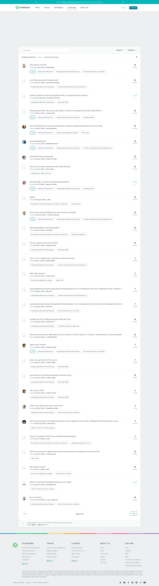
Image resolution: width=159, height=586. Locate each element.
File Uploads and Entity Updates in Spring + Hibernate (49, 204)
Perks (127, 553)
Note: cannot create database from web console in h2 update (53, 212)
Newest (119, 50)
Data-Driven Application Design (67, 132)
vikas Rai (49, 291)
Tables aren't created (38, 345)
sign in (34, 524)
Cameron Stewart (53, 215)
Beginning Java (52, 557)
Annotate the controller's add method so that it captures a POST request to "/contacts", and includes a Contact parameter (76, 335)
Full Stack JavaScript (28, 551)
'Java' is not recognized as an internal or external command (52, 258)
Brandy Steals (51, 484)
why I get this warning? (38, 65)
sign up (40, 524)
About (102, 547)
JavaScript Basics (76, 547)
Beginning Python (52, 551)
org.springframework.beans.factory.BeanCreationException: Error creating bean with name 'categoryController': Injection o (75, 289)
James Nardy (51, 454)
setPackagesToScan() (38, 141)
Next (134, 513)
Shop (127, 557)
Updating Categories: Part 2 (80, 443)
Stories (102, 557)
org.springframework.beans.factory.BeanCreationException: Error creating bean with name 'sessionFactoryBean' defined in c (76, 304)
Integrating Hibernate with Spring (67, 71)
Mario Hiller (50, 169)
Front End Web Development (31, 547)
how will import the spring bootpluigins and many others (51, 375)
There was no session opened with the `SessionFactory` (50, 167)
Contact (102, 559)
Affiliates (128, 551)
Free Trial (133, 8)
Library (47, 7)
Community (72, 7)
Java (39, 57)
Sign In (123, 8)
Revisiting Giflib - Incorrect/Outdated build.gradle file (49, 182)
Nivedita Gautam (52, 408)
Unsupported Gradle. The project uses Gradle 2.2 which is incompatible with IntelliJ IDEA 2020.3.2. (66, 111)
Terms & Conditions (18, 582)
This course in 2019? (37, 390)
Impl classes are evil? (37, 467)
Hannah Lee (51, 423)
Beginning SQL (51, 553)
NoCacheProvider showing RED (41, 156)
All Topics (131, 50)
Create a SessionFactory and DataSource (71, 87)
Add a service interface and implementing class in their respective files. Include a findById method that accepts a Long (74, 421)
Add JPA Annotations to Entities (94, 71)
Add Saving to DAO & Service (41, 173)
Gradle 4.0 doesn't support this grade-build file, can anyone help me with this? (59, 95)
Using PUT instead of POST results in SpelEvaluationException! (53, 436)
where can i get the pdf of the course (43, 360)
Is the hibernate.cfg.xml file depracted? (44, 80)
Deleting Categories (78, 234)
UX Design (25, 559)
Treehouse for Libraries (132, 562)
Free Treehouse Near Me (133, 559)
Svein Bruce (50, 322)
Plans (37, 7)
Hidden (32, 197)
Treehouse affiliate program (71, 2)
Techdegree (58, 7)
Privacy (28, 582)
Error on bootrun (36, 497)
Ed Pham (50, 230)
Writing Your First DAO (63, 473)
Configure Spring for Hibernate (68, 326)
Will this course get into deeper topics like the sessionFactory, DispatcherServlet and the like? (65, 452)
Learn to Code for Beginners (56, 547)
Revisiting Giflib (62, 102)
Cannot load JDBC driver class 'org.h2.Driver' (46, 406)
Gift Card (103, 562)
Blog (102, 551)
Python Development (28, 553)
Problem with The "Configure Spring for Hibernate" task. (50, 319)
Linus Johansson (52, 500)
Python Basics (75, 553)
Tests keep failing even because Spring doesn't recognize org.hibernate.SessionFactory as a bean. (66, 126)
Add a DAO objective (37, 273)
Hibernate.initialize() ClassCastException (45, 228)
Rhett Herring (51, 159)
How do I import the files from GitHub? (44, 243)
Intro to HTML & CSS (77, 551)
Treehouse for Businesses (133, 565)
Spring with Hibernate (51, 57)
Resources (85, 7)
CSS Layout (75, 557)
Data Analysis (26, 557)
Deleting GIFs (75, 204)
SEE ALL (25, 563)
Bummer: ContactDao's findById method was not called (50, 482)
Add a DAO (85, 132)
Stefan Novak (51, 347)
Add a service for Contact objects (43, 428)
